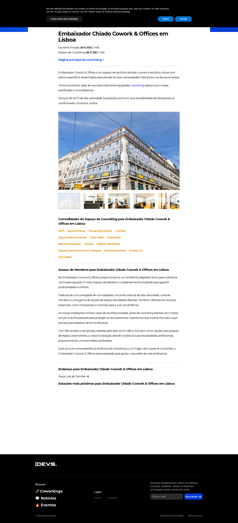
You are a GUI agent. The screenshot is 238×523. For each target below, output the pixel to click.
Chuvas (88, 244)
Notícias (58, 10)
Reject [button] (166, 514)
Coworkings (76, 10)
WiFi (61, 231)
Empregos (173, 10)
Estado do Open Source (124, 10)
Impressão (114, 237)
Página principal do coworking (81, 60)
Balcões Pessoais (69, 244)
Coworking (73, 26)
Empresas (155, 10)
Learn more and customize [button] (64, 514)
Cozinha (120, 231)
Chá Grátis (64, 256)
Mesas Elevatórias (100, 231)
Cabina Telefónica (108, 244)
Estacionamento (115, 250)
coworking (137, 85)
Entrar (203, 10)
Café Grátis (97, 237)
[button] (189, 10)
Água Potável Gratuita (72, 237)
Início (61, 26)
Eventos (95, 10)
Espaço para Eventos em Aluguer (79, 250)
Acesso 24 (136, 250)
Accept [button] (183, 514)
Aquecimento (76, 231)
